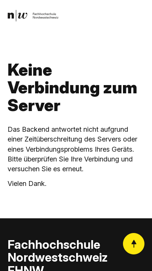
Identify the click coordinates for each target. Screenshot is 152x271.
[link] (33, 15)
